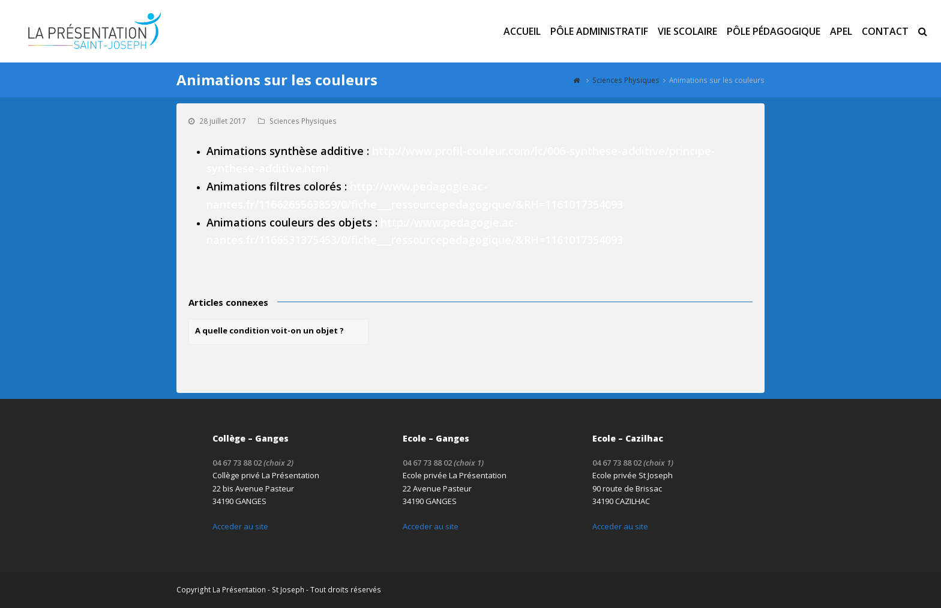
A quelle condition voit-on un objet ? (269, 330)
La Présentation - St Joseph (258, 590)
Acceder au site (240, 526)
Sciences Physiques (303, 121)
